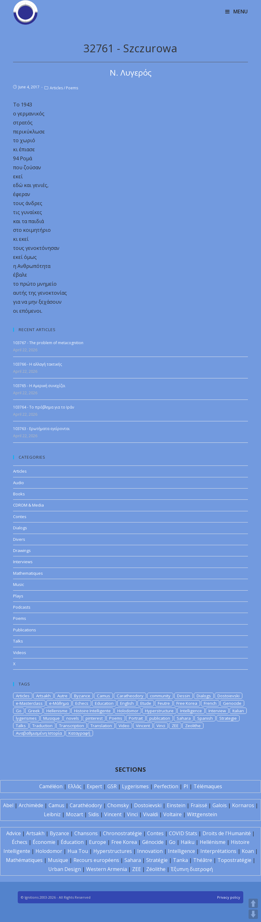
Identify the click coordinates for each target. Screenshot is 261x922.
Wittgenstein (202, 814)
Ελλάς (75, 786)
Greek (34, 711)
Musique (51, 718)
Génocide (153, 842)
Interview (217, 711)
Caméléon (51, 786)
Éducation (72, 842)
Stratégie (157, 860)
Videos (19, 652)
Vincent (143, 725)
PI (186, 786)
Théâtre (202, 860)
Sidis (93, 814)
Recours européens (96, 860)
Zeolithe (193, 725)
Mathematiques (28, 573)
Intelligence (191, 711)
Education (104, 703)
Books (19, 494)
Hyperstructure (159, 711)
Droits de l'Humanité (227, 833)
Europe (97, 842)
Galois (219, 805)
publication (159, 718)
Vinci (160, 725)
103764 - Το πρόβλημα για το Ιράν (43, 407)
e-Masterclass (29, 703)
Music (18, 584)
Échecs (19, 842)
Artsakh (43, 696)
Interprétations (218, 851)
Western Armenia (106, 869)
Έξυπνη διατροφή (192, 869)
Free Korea (186, 703)
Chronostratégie (122, 833)
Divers (19, 539)
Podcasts (21, 607)
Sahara (184, 718)
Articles (56, 88)
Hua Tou (78, 851)
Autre (62, 696)
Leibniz (52, 814)
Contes (19, 516)
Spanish (205, 718)
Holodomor (127, 711)
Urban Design (64, 869)
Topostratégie (234, 860)
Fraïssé (199, 805)
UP (253, 903)
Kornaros (243, 805)
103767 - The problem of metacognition (48, 342)
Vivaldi (150, 814)
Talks (18, 641)
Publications (24, 630)
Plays (18, 596)
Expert (94, 786)
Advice (13, 833)
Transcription (71, 725)
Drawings (22, 550)
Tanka (180, 860)
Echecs (81, 703)
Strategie (228, 718)
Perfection (166, 786)
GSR (112, 786)
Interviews (23, 561)
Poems (72, 88)
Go (18, 711)
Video (124, 725)
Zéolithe (155, 869)
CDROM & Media (28, 505)
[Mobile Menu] (236, 11)
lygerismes (26, 718)
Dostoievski (228, 696)
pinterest (94, 718)
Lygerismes (135, 786)
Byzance (82, 696)
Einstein (176, 805)
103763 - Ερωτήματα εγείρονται (41, 428)
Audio (18, 482)
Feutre (164, 703)
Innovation (150, 851)
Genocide (232, 703)
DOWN (253, 914)
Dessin (183, 696)
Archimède (31, 805)
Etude (145, 703)
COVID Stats (183, 833)
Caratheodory (130, 696)
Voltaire (172, 814)
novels (72, 718)
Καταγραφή (79, 733)
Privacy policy (228, 897)
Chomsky (118, 805)
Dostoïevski (147, 805)
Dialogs (20, 528)
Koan (248, 851)
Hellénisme (213, 842)
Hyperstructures (112, 851)
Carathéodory (86, 805)
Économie (44, 842)
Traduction (42, 725)
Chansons (86, 833)
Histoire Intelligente (92, 711)
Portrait (136, 718)
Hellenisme (57, 711)
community (160, 696)
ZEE (175, 725)
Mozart (74, 814)
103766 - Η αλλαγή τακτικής (37, 364)
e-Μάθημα (59, 703)
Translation (101, 725)
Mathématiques (24, 860)
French (210, 703)
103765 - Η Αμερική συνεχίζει (39, 385)
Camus (103, 696)
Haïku (187, 842)
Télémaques (207, 786)
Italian (238, 711)
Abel (8, 805)
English (127, 703)
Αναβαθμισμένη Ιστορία (39, 733)
